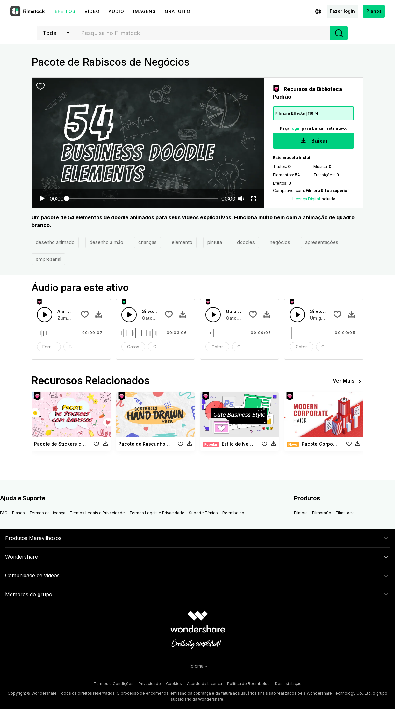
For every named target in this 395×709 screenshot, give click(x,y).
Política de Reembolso (248, 683)
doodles (246, 242)
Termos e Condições (113, 683)
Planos (374, 11)
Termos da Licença (47, 512)
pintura (214, 242)
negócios (280, 242)
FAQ (4, 512)
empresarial (48, 259)
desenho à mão (106, 242)
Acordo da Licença (204, 683)
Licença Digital (306, 198)
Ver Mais (348, 381)
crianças (147, 242)
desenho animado (55, 242)
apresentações (321, 242)
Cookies (174, 683)
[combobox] (202, 33)
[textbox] (202, 33)
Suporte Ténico (203, 512)
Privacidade (150, 683)
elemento (182, 242)
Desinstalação (288, 683)
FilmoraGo (321, 512)
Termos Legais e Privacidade (97, 512)
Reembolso (233, 512)
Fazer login (342, 11)
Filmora (301, 512)
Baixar (313, 141)
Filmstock (345, 512)
